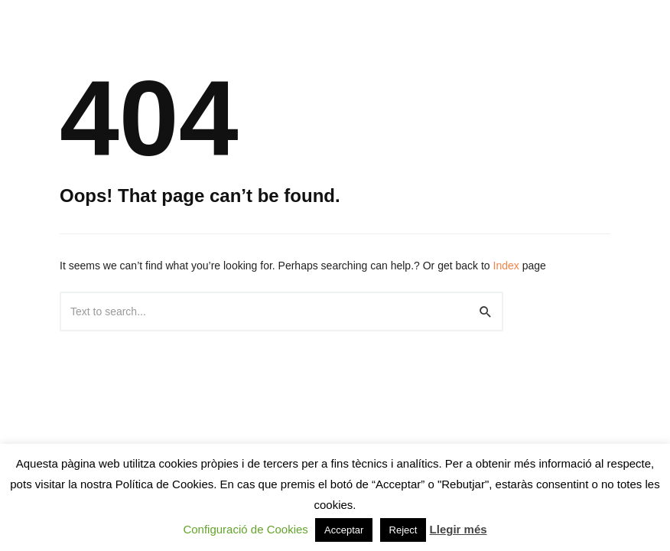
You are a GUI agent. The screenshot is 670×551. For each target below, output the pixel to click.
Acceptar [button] (343, 530)
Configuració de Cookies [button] (245, 529)
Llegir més (458, 529)
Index (506, 265)
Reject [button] (403, 530)
